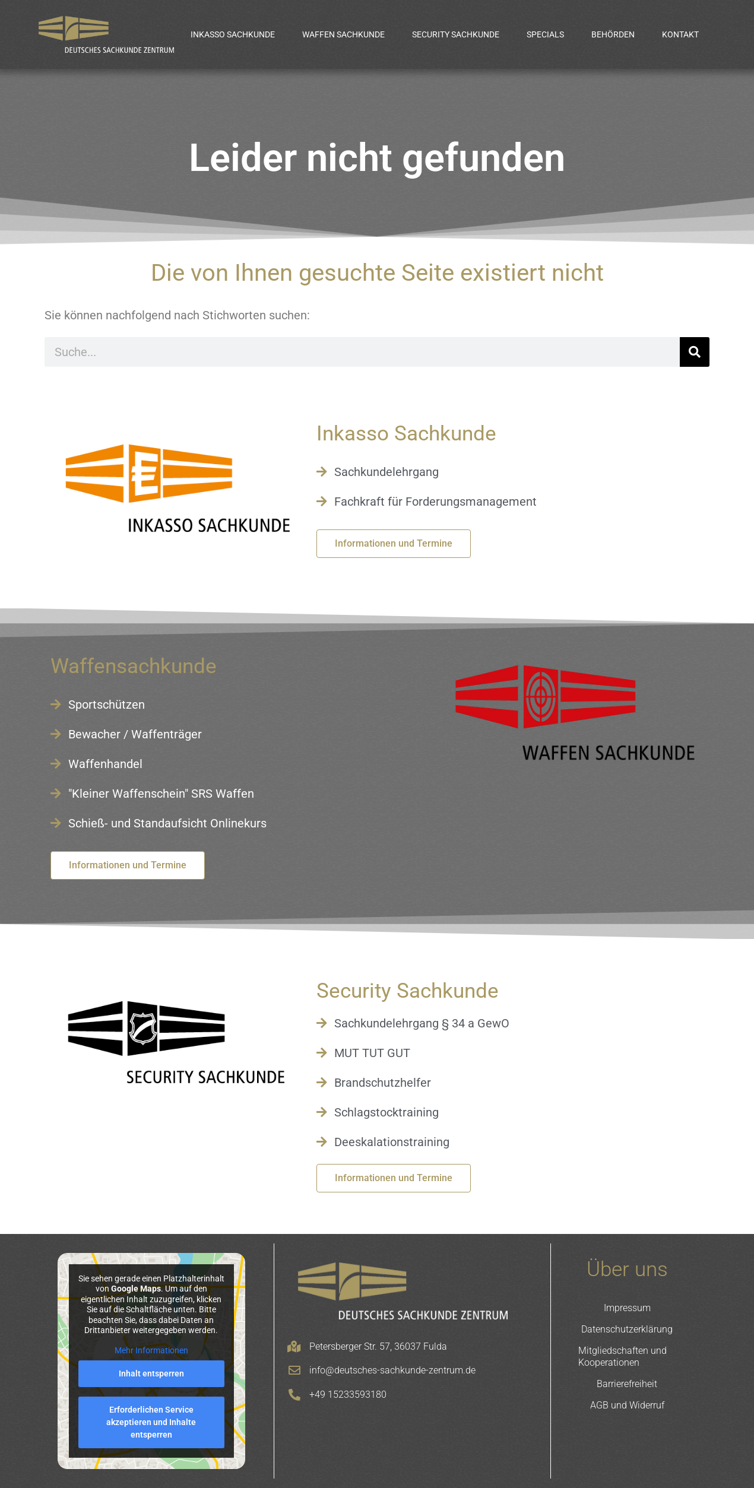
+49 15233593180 (347, 1394)
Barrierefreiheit (627, 1383)
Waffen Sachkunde (343, 34)
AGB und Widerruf (627, 1405)
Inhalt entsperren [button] (151, 1373)
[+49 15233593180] (294, 1395)
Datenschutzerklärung (627, 1329)
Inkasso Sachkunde (233, 34)
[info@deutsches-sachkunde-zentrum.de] (294, 1370)
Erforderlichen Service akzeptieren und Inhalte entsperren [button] (151, 1422)
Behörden (613, 34)
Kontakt (680, 34)
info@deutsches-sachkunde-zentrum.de (392, 1370)
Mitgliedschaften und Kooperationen (622, 1356)
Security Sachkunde (455, 34)
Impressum (627, 1307)
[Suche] (694, 352)
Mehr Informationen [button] (151, 1350)
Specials (545, 34)
